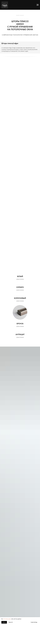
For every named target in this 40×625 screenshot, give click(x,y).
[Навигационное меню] (38, 5)
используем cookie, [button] (7, 618)
